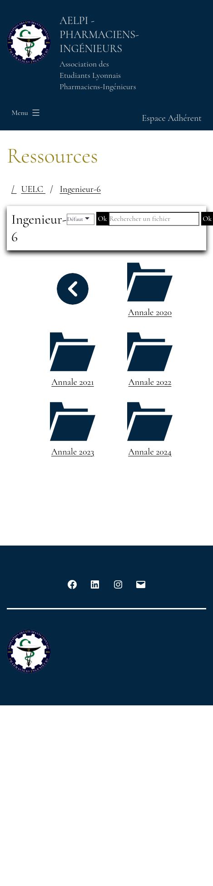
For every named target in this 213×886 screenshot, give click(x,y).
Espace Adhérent (172, 118)
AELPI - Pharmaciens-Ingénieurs (99, 34)
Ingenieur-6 (79, 189)
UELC (33, 189)
